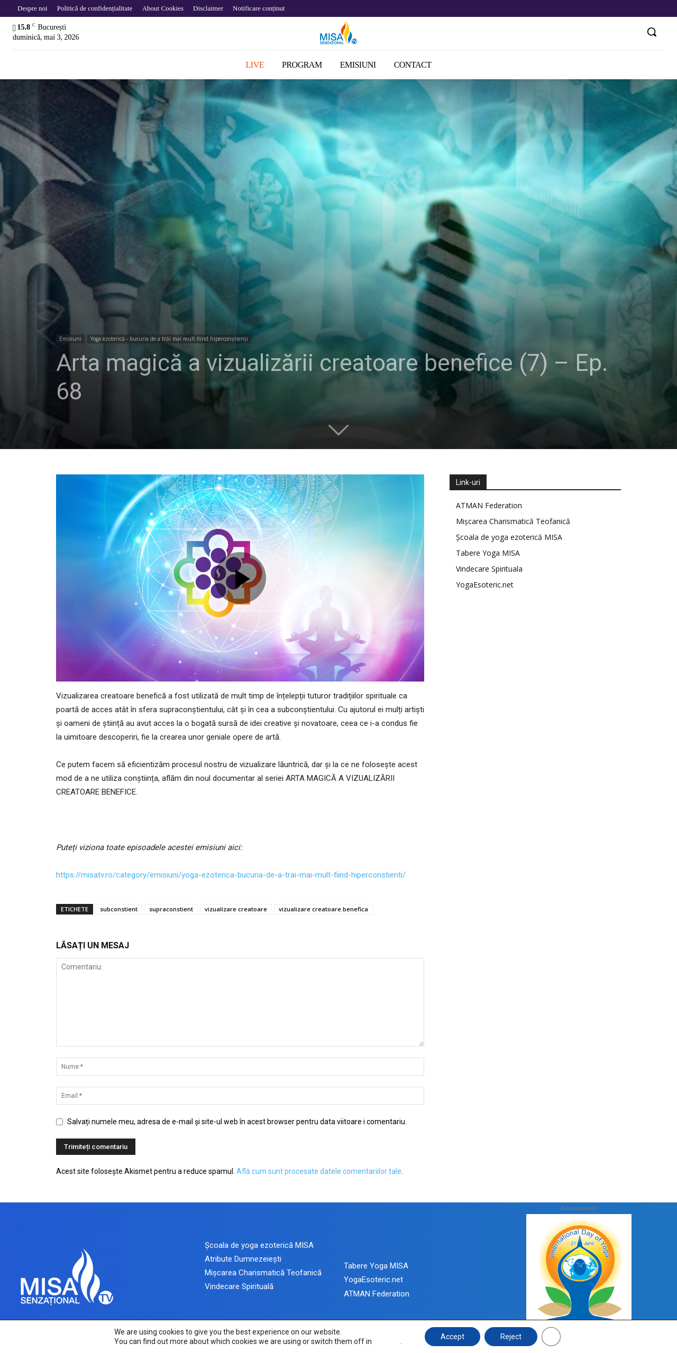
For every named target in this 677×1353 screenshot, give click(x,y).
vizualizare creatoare (236, 909)
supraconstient (171, 909)
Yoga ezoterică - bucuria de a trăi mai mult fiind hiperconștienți (169, 338)
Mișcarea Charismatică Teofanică (513, 521)
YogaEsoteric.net (485, 585)
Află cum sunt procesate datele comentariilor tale (318, 1171)
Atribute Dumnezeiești (243, 1259)
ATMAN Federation (489, 505)
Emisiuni (70, 338)
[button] (651, 31)
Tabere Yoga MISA (488, 553)
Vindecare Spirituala (489, 569)
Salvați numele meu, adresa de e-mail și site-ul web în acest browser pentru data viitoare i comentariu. (237, 1121)
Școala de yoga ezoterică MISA (509, 537)
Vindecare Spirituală (239, 1286)
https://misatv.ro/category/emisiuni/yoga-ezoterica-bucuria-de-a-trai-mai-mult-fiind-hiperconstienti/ (231, 875)
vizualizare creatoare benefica (323, 909)
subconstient (119, 909)
